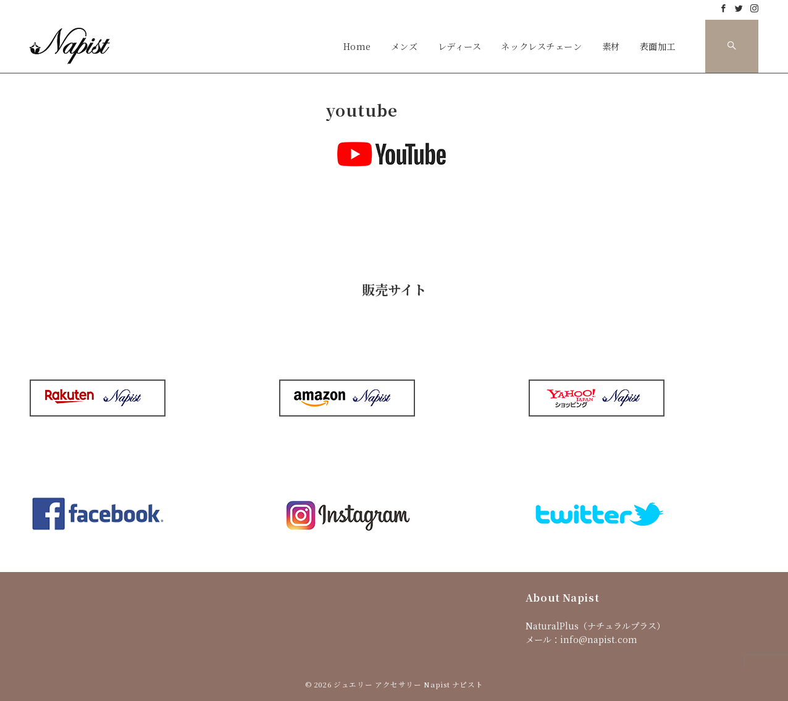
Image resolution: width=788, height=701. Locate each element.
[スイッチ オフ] (731, 46)
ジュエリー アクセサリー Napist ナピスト (408, 684)
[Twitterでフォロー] (739, 8)
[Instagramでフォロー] (754, 8)
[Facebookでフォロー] (723, 8)
